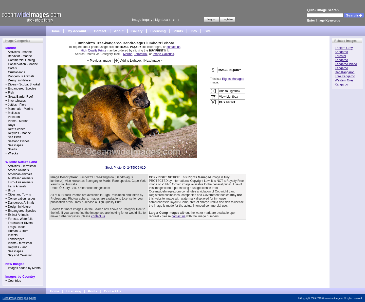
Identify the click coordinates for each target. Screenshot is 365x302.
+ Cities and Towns (18, 194)
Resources (9, 298)
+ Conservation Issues (20, 198)
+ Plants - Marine (16, 121)
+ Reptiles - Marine (18, 133)
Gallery (136, 31)
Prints (178, 31)
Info (194, 31)
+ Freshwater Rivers (19, 223)
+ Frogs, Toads (15, 227)
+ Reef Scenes (15, 129)
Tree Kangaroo (345, 76)
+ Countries (13, 280)
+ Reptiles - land (16, 247)
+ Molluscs (12, 113)
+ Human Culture (16, 231)
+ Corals (11, 68)
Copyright (30, 298)
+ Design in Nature (18, 80)
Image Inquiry (142, 20)
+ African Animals (17, 170)
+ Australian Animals (19, 178)
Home (55, 31)
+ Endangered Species (20, 88)
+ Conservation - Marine (21, 64)
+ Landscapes (14, 239)
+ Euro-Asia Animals (19, 182)
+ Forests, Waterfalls (19, 219)
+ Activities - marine (18, 52)
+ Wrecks (11, 153)
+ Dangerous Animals (19, 76)
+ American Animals (18, 174)
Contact (100, 31)
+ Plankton (12, 117)
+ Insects (11, 235)
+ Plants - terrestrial (18, 243)
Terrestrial (141, 54)
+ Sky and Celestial (18, 255)
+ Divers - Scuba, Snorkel (22, 84)
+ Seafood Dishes (17, 141)
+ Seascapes (14, 145)
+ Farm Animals (16, 186)
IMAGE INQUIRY (131, 46)
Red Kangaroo (344, 72)
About (119, 31)
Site (208, 31)
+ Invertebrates (15, 100)
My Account (77, 31)
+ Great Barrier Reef (19, 96)
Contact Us (112, 291)
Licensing (158, 31)
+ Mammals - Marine (19, 109)
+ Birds (10, 190)
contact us (173, 47)
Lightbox (161, 20)
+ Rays (10, 125)
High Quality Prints (93, 50)
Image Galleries (163, 54)
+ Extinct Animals (17, 215)
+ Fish (9, 92)
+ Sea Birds (13, 137)
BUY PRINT (156, 50)
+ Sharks (11, 149)
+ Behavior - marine (18, 56)
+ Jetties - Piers (15, 104)
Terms (19, 298)
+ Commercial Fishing (20, 60)
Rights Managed (233, 79)
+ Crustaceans (15, 72)
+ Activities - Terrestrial (20, 166)
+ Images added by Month (23, 268)
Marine (128, 54)
